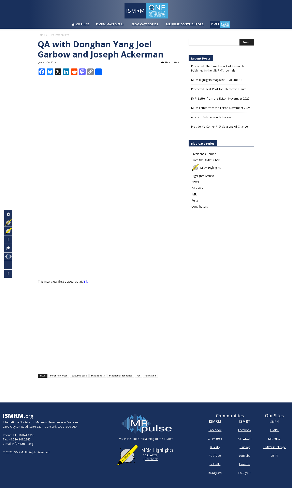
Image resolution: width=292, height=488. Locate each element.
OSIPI (274, 456)
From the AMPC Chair (205, 160)
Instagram (215, 473)
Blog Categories (144, 24)
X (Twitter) (151, 455)
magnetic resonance (120, 375)
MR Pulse (82, 24)
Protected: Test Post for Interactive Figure (218, 89)
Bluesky (215, 447)
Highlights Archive (203, 176)
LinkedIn (214, 464)
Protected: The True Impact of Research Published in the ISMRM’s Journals (217, 68)
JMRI (194, 194)
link (86, 281)
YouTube (215, 456)
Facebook (151, 459)
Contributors (199, 206)
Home (41, 35)
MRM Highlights (206, 167)
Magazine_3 (98, 375)
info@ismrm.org (22, 444)
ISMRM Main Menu (109, 24)
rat (138, 375)
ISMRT (274, 430)
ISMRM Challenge (274, 447)
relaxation (150, 375)
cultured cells (79, 375)
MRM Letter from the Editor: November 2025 (220, 108)
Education (197, 188)
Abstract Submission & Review (211, 117)
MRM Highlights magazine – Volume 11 (217, 80)
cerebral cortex (58, 375)
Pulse (195, 200)
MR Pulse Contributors (184, 24)
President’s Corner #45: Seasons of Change (219, 126)
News (195, 182)
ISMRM (274, 421)
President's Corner (203, 154)
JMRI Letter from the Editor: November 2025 (220, 98)
